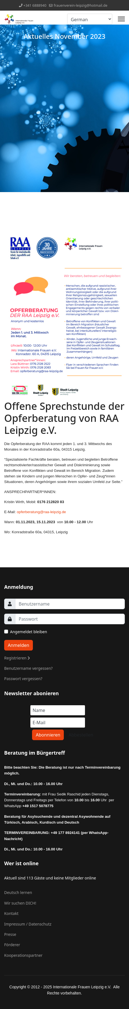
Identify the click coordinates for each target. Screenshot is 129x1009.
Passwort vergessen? (23, 678)
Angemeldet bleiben (28, 631)
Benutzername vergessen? (28, 668)
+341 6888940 (35, 5)
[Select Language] (89, 19)
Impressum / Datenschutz (28, 924)
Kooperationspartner (23, 955)
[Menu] (121, 19)
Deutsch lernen (18, 892)
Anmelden (18, 645)
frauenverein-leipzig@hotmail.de (81, 5)
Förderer (12, 944)
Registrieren (17, 658)
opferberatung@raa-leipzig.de (41, 512)
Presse (10, 934)
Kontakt (11, 913)
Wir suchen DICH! (20, 903)
